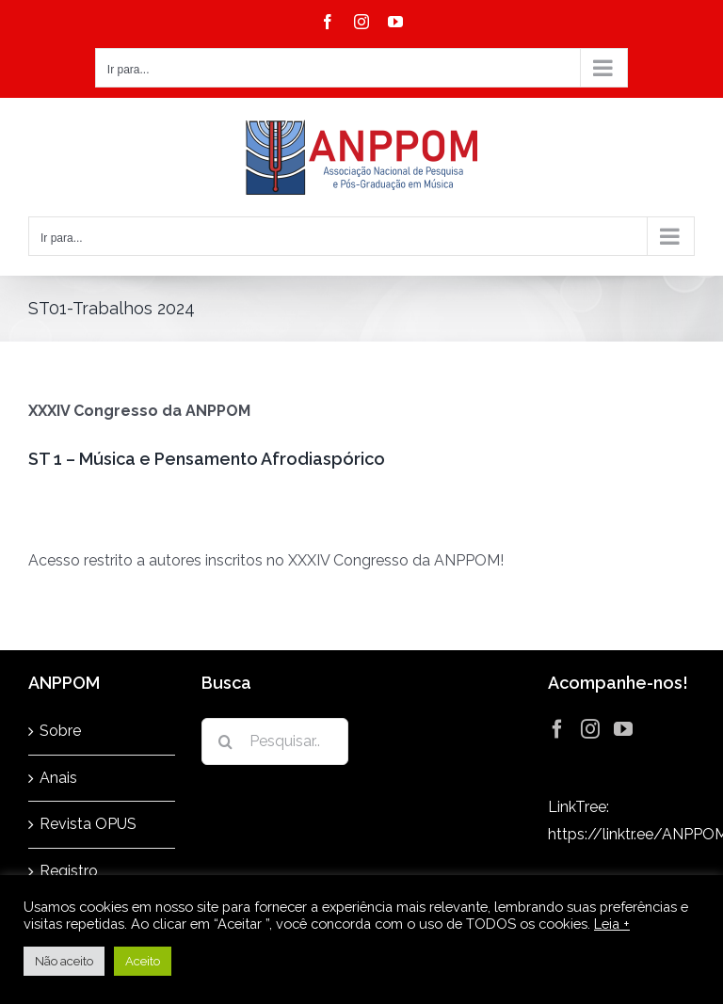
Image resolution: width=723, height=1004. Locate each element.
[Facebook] (557, 729)
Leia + (612, 924)
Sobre (60, 731)
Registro (69, 871)
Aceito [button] (142, 961)
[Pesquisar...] (274, 741)
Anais (58, 778)
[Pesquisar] (225, 741)
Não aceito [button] (64, 961)
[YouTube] (623, 729)
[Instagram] (590, 729)
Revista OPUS (88, 824)
